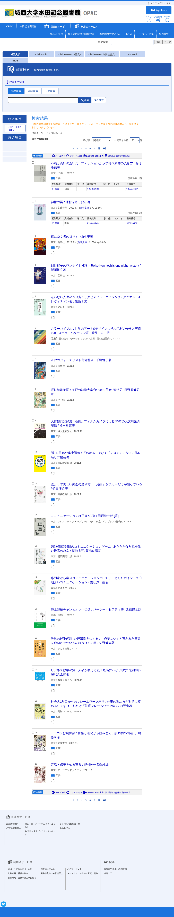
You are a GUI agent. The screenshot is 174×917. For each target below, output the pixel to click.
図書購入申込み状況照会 (52, 873)
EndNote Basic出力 (93, 156)
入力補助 (158, 19)
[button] (55, 27)
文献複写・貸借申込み (18, 873)
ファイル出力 (74, 156)
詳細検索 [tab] (33, 91)
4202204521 (132, 223)
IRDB (15, 60)
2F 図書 (55, 223)
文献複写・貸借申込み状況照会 (22, 878)
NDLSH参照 (56, 34)
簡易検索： (104, 42)
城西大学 (164, 34)
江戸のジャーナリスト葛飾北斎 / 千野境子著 (81, 360)
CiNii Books (41, 54)
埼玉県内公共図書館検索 (81, 34)
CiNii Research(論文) (69, 54)
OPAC (9, 26)
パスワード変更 (74, 869)
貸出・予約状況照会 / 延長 (20, 869)
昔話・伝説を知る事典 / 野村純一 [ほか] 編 (80, 764)
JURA (129, 34)
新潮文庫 (82, 242)
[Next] (99, 148)
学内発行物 (65, 828)
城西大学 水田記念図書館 (115, 869)
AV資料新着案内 (13, 828)
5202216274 (132, 189)
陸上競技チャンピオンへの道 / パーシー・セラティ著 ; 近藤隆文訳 (96, 609)
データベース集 (145, 34)
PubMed (132, 54)
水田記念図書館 (28, 26)
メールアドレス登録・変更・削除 (82, 873)
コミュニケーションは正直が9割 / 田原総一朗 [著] (85, 516)
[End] (104, 148)
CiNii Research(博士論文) (102, 54)
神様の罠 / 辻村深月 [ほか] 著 (70, 202)
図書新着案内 (12, 824)
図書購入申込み (48, 869)
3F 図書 (55, 189)
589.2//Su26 (93, 189)
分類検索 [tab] (50, 91)
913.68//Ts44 (93, 223)
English (167, 19)
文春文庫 (84, 207)
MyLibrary (159, 10)
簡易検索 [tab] (16, 91)
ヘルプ (149, 19)
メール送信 (58, 156)
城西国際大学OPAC (110, 34)
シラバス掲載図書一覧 (70, 824)
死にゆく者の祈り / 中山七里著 (72, 236)
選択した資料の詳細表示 (117, 156)
